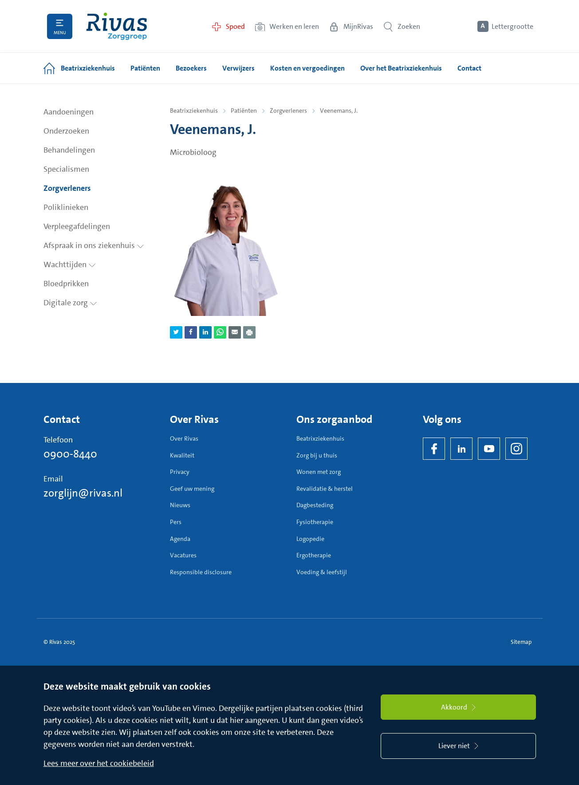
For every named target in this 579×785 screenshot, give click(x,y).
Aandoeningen (68, 112)
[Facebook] (434, 449)
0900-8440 (70, 454)
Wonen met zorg (318, 472)
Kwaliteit (182, 455)
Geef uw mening (192, 489)
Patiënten (244, 110)
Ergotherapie (313, 555)
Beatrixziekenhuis (194, 110)
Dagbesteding (314, 505)
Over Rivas (184, 438)
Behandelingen (69, 150)
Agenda (180, 539)
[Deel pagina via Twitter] (176, 332)
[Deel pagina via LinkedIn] (205, 332)
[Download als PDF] (249, 332)
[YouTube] (489, 449)
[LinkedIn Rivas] (461, 449)
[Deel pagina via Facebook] (191, 332)
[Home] (117, 26)
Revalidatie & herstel (324, 489)
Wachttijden (69, 264)
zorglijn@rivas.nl (82, 493)
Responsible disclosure (201, 572)
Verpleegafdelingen (76, 226)
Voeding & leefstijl (321, 572)
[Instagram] (516, 449)
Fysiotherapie (314, 522)
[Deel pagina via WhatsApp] (220, 332)
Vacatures (183, 555)
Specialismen (66, 169)
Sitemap (521, 642)
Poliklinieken (65, 207)
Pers (175, 522)
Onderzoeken (66, 131)
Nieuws (180, 505)
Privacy (179, 472)
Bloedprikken (66, 283)
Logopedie (310, 539)
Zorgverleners (67, 188)
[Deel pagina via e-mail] (234, 332)
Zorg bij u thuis (316, 455)
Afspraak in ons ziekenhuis (93, 245)
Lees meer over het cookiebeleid (98, 763)
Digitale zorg (70, 302)
